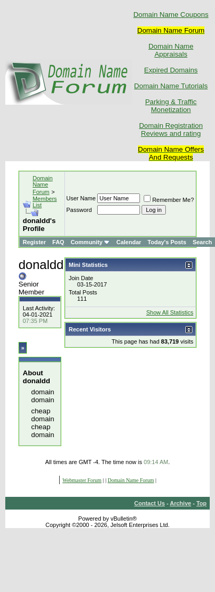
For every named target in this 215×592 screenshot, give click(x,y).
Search (202, 242)
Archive (180, 503)
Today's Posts (166, 242)
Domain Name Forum (43, 185)
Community (90, 242)
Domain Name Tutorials (171, 86)
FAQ (58, 242)
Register (34, 242)
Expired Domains (171, 70)
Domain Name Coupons (170, 14)
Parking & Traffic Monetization (171, 106)
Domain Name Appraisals (170, 50)
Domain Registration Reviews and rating (171, 129)
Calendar (128, 242)
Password (79, 210)
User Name (81, 198)
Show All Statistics (169, 312)
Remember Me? (169, 200)
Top (202, 503)
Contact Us (149, 503)
